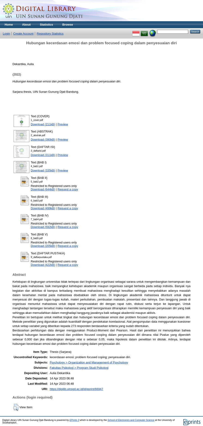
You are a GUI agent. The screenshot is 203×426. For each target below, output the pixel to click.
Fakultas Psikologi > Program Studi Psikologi (79, 367)
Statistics (46, 24)
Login (6, 33)
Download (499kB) (43, 208)
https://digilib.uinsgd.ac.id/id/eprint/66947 (76, 389)
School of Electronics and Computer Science (131, 420)
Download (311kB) (43, 155)
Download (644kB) (43, 189)
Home (9, 24)
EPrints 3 (74, 420)
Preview (63, 124)
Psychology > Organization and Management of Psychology (89, 362)
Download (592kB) (43, 227)
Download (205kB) (43, 246)
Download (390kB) (43, 139)
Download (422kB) (43, 265)
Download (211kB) (43, 124)
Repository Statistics (50, 33)
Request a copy (68, 189)
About (26, 24)
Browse (67, 24)
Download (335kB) (43, 170)
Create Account (23, 33)
